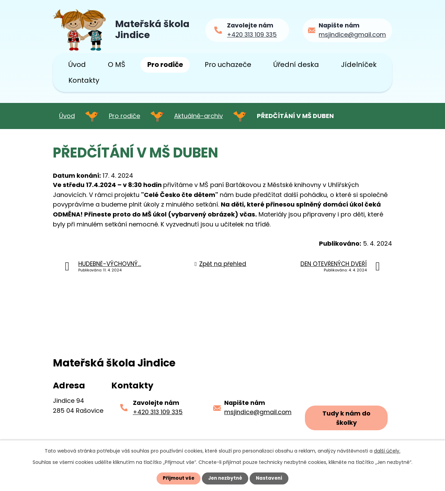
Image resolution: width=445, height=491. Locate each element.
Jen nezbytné (225, 478)
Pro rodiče (165, 64)
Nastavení (270, 478)
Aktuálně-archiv (198, 116)
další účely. (387, 450)
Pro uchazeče (228, 64)
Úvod (77, 64)
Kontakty (83, 80)
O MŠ (116, 64)
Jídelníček (359, 64)
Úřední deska (296, 64)
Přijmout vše (177, 478)
